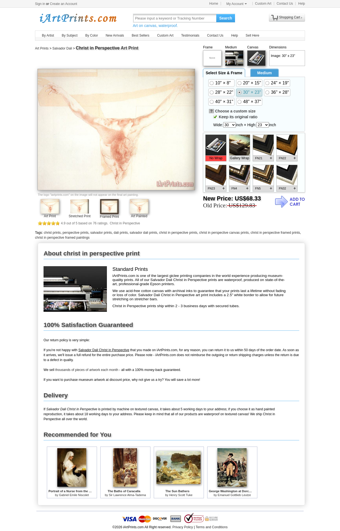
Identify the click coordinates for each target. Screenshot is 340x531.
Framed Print (109, 217)
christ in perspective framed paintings (62, 238)
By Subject (69, 35)
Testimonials (190, 35)
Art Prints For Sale (77, 18)
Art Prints (41, 48)
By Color (91, 35)
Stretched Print (79, 216)
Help (301, 3)
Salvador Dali (62, 48)
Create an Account (63, 4)
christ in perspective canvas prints (224, 233)
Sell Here (252, 35)
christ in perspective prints (178, 233)
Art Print (50, 216)
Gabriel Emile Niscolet (74, 495)
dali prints (121, 233)
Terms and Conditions (212, 527)
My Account (236, 4)
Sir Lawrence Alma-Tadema (127, 495)
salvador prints (101, 233)
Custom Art (263, 3)
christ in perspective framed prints (275, 233)
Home (213, 3)
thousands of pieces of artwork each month (86, 370)
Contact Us (285, 3)
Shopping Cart (289, 17)
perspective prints (75, 233)
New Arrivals (115, 35)
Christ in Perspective (98, 48)
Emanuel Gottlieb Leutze (234, 495)
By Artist (48, 35)
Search (225, 18)
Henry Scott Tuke (180, 495)
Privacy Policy (182, 527)
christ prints (52, 233)
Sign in (40, 4)
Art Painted (139, 216)
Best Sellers (140, 35)
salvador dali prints (143, 233)
